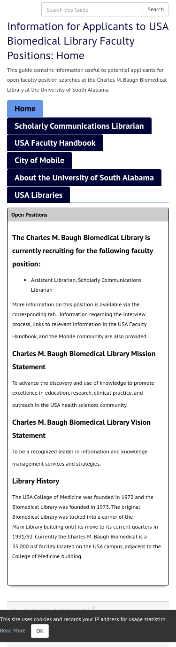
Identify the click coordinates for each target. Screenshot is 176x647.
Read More (12, 630)
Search (156, 9)
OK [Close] (40, 630)
